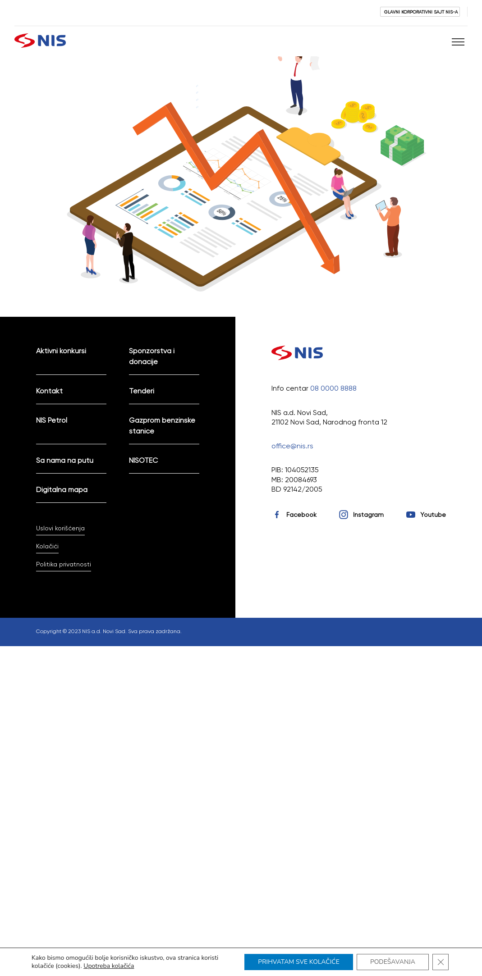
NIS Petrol (51, 420)
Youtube (433, 514)
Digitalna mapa (61, 489)
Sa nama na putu (64, 460)
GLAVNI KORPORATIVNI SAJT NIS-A (421, 11)
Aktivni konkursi (61, 351)
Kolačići (47, 546)
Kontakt (49, 391)
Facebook (301, 514)
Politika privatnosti (63, 564)
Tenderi (141, 391)
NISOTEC (143, 460)
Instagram (368, 514)
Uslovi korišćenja (60, 528)
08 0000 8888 (333, 388)
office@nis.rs (292, 446)
